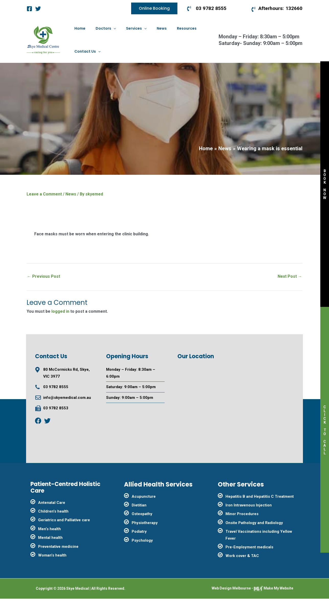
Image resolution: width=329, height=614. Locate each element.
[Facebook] (29, 8)
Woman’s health (52, 570)
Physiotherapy (145, 538)
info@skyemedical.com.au (67, 413)
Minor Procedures (241, 529)
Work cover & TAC (242, 571)
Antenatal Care (51, 518)
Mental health (50, 553)
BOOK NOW (325, 184)
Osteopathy (142, 529)
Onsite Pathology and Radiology (254, 538)
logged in (60, 326)
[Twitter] (38, 8)
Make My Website (273, 603)
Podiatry (139, 547)
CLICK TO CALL (325, 430)
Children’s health (53, 526)
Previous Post (43, 291)
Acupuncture (144, 511)
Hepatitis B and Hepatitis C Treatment (259, 511)
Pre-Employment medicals (249, 562)
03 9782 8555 (55, 402)
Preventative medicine (58, 562)
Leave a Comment (44, 209)
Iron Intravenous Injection (248, 520)
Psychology (142, 555)
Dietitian (139, 520)
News (70, 209)
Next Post (290, 291)
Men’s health (49, 544)
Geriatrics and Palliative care (64, 535)
